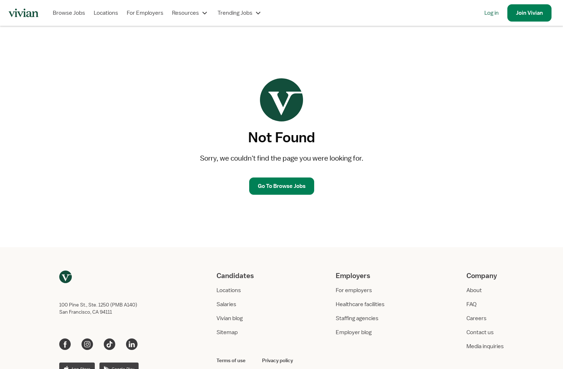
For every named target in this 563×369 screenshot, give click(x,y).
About (474, 290)
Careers (476, 318)
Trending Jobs (240, 13)
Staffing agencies (357, 318)
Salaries (226, 304)
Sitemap (227, 332)
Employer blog (354, 332)
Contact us (480, 332)
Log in (491, 13)
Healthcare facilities (360, 304)
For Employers (145, 13)
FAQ (471, 304)
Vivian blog (230, 318)
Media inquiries (485, 346)
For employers (354, 290)
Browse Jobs (69, 13)
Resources (190, 13)
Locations (106, 13)
